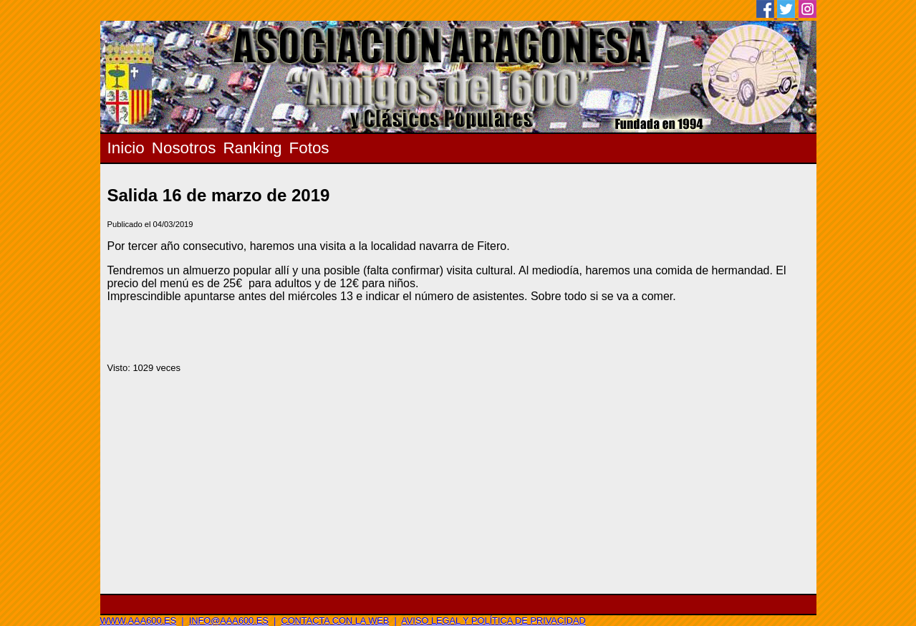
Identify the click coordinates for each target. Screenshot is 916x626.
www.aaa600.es (138, 620)
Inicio (126, 148)
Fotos (309, 148)
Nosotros (184, 148)
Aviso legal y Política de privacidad (493, 620)
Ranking (252, 148)
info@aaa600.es (229, 620)
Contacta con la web (335, 620)
